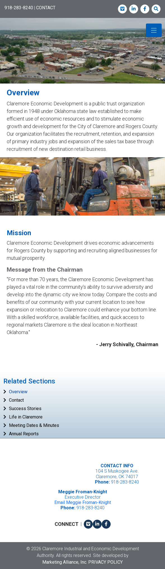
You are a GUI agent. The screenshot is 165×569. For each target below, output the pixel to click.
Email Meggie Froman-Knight (82, 502)
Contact (16, 400)
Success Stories (25, 408)
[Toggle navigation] (154, 30)
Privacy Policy (105, 562)
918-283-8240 (18, 7)
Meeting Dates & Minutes (34, 425)
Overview (18, 391)
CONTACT (45, 7)
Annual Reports (24, 433)
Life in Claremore (26, 417)
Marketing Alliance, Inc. (64, 562)
